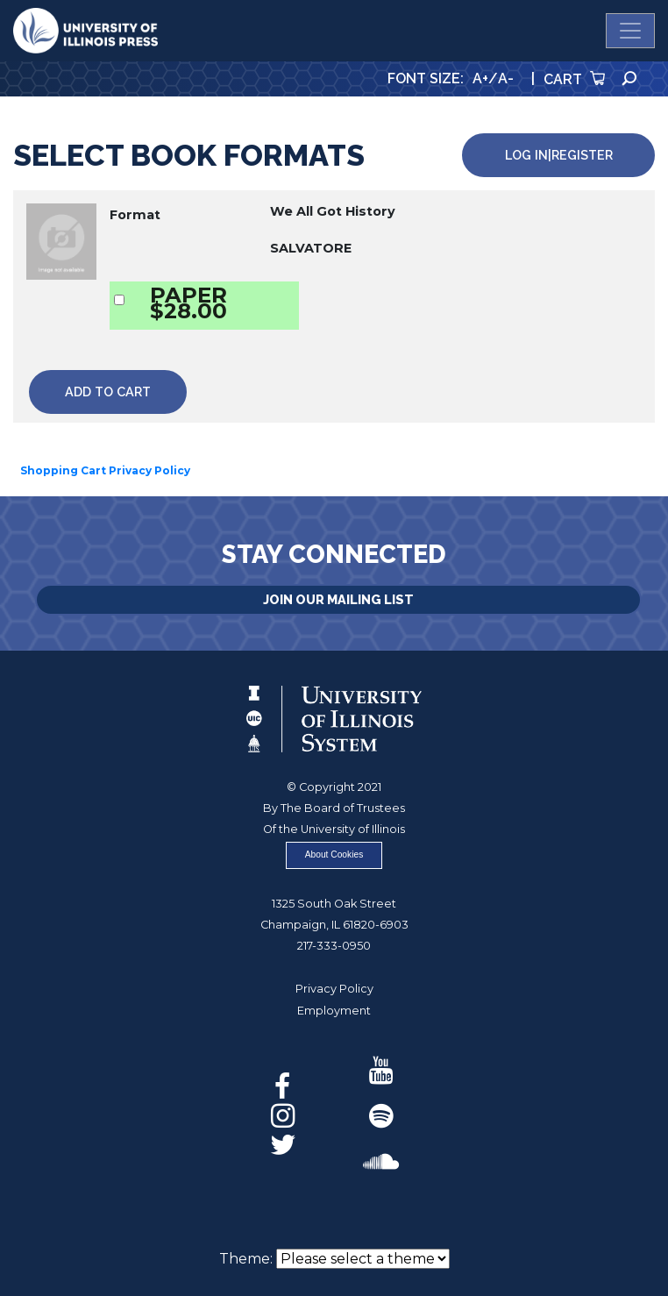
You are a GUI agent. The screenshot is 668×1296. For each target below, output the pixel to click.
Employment (334, 1010)
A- (506, 78)
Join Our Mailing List (338, 599)
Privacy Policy (334, 988)
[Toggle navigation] (630, 30)
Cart (574, 79)
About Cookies (334, 854)
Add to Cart (108, 391)
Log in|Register (559, 154)
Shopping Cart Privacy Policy (105, 470)
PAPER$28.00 (188, 302)
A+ (480, 78)
